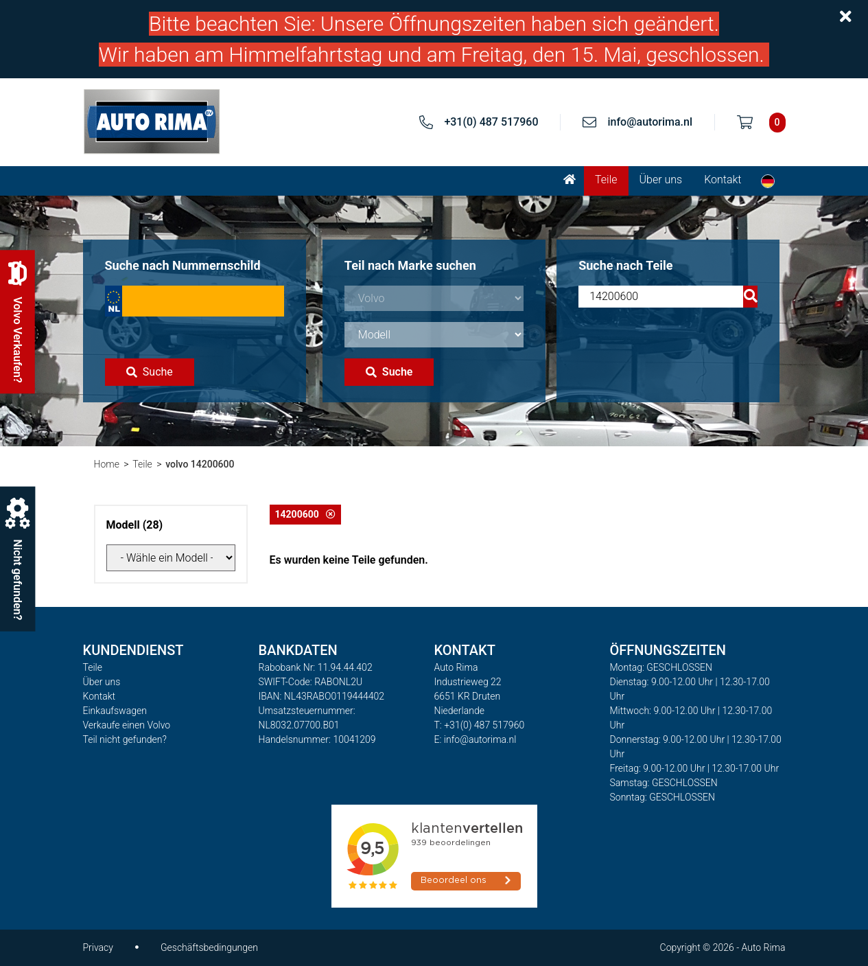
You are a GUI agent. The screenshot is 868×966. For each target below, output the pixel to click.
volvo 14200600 (199, 464)
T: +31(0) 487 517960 (479, 725)
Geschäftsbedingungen (209, 947)
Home (106, 464)
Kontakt (722, 179)
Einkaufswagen (115, 710)
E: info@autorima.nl (475, 739)
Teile (606, 179)
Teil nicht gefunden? (125, 739)
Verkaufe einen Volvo (127, 725)
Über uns (661, 179)
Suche (149, 371)
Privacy (98, 947)
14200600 (305, 514)
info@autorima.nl (649, 121)
